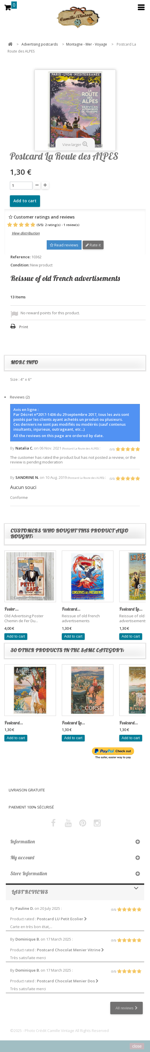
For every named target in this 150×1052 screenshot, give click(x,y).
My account (22, 857)
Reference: (20, 257)
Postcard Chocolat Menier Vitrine (70, 949)
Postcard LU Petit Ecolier (62, 918)
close (137, 1046)
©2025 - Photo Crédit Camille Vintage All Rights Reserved (59, 1030)
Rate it (93, 245)
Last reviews (30, 892)
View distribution (26, 233)
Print (23, 326)
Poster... (11, 609)
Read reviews (64, 245)
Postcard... (71, 609)
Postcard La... (130, 609)
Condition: (19, 265)
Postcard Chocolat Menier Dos (68, 981)
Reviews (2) (20, 397)
